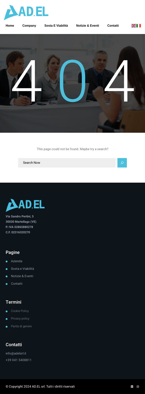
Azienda (16, 261)
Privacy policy (20, 318)
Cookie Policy (20, 311)
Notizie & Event (21, 276)
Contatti (16, 283)
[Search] (122, 163)
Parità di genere (21, 326)
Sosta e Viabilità (22, 268)
